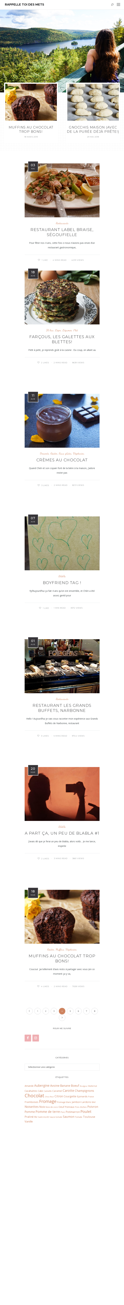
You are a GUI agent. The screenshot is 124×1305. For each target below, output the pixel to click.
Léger (58, 333)
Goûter (54, 456)
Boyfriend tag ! (62, 586)
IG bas (49, 333)
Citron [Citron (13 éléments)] (59, 1244)
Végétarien (78, 456)
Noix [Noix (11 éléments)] (42, 1254)
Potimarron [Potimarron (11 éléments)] (73, 1259)
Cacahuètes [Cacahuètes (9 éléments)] (31, 1238)
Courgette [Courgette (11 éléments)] (70, 1244)
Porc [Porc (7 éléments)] (63, 1259)
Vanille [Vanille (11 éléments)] (29, 1269)
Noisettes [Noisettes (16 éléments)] (32, 1254)
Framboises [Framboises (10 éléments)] (31, 1249)
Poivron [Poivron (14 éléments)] (92, 1254)
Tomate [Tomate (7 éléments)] (78, 1264)
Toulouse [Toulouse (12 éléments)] (89, 1264)
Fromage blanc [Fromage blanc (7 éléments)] (64, 1249)
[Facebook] (28, 1185)
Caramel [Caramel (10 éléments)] (57, 1238)
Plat (75, 333)
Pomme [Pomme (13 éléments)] (30, 1259)
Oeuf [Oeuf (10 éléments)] (61, 1254)
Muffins (60, 955)
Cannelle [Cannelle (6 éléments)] (48, 1238)
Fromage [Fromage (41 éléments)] (47, 1249)
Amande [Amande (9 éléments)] (29, 1233)
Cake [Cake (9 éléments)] (40, 1238)
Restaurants (62, 223)
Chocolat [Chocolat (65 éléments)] (34, 1243)
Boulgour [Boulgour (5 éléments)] (84, 1234)
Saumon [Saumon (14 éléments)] (68, 1264)
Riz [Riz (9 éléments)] (35, 1264)
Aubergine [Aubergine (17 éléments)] (42, 1233)
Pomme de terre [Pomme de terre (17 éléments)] (48, 1259)
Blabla (62, 580)
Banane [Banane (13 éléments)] (65, 1233)
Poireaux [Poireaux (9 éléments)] (69, 1254)
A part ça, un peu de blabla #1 (62, 838)
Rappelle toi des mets (24, 4)
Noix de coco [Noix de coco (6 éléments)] (52, 1254)
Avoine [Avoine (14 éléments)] (54, 1233)
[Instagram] (35, 1185)
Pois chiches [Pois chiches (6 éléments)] (81, 1254)
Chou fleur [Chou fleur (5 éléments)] (49, 1244)
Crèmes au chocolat (62, 463)
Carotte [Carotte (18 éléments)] (68, 1238)
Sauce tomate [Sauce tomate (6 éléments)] (56, 1264)
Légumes (67, 333)
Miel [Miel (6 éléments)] (93, 1249)
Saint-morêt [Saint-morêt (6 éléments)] (43, 1264)
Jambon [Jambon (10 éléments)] (76, 1249)
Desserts (44, 456)
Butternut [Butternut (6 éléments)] (92, 1233)
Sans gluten (65, 456)
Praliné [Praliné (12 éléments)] (29, 1264)
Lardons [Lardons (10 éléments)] (86, 1249)
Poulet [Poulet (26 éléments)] (85, 1259)
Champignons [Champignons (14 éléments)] (84, 1238)
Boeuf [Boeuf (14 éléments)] (75, 1233)
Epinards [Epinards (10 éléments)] (82, 1244)
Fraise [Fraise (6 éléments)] (91, 1244)
